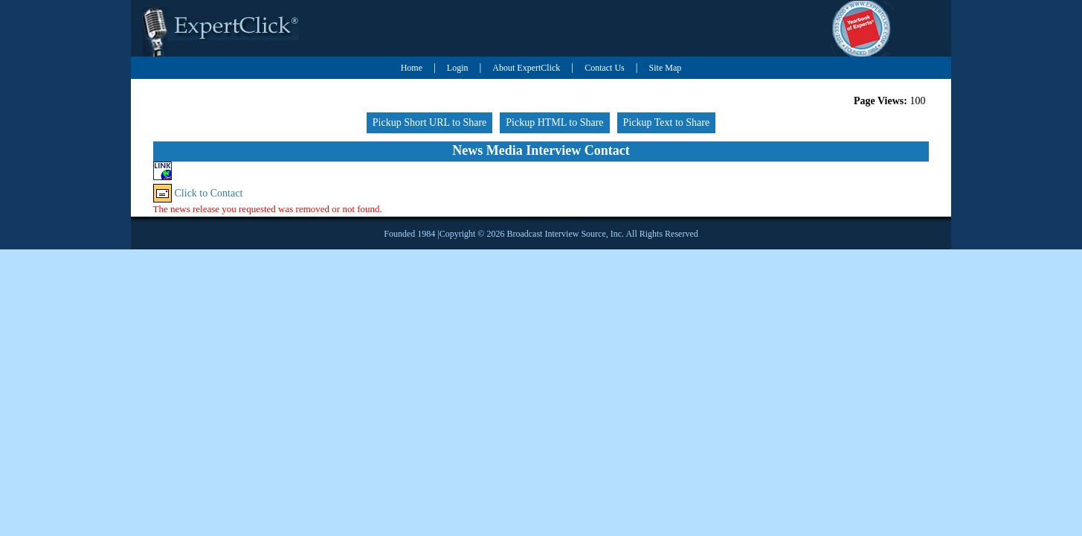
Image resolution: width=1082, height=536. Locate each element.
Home (411, 68)
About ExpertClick (526, 68)
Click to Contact (209, 193)
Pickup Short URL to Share (429, 122)
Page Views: (880, 100)
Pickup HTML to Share (554, 122)
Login (457, 68)
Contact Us (605, 68)
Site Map (665, 68)
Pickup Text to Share (666, 122)
